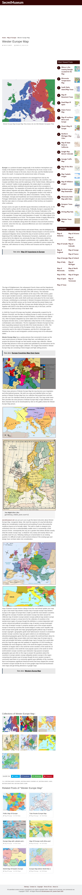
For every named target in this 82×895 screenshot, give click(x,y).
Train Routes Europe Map (37, 813)
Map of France (73, 254)
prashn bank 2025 (58, 891)
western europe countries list (29, 781)
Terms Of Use (48, 886)
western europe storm (21, 783)
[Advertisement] (41, 22)
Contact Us (33, 886)
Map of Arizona (73, 234)
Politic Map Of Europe (10, 813)
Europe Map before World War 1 (40, 869)
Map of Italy (61, 262)
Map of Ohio (61, 275)
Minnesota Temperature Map (66, 80)
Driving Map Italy (67, 212)
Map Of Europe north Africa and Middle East (44, 841)
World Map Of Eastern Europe (13, 869)
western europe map (8, 783)
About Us (55, 886)
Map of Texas (61, 285)
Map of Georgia (62, 258)
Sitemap (26, 886)
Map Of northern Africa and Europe (67, 119)
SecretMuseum (12, 2)
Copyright (40, 886)
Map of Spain (61, 279)
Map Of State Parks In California (65, 145)
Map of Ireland (73, 258)
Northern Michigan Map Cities (66, 136)
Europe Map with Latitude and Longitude (16, 841)
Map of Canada (62, 244)
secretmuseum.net (8, 520)
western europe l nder (45, 781)
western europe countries (12, 781)
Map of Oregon (73, 275)
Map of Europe (8, 45)
